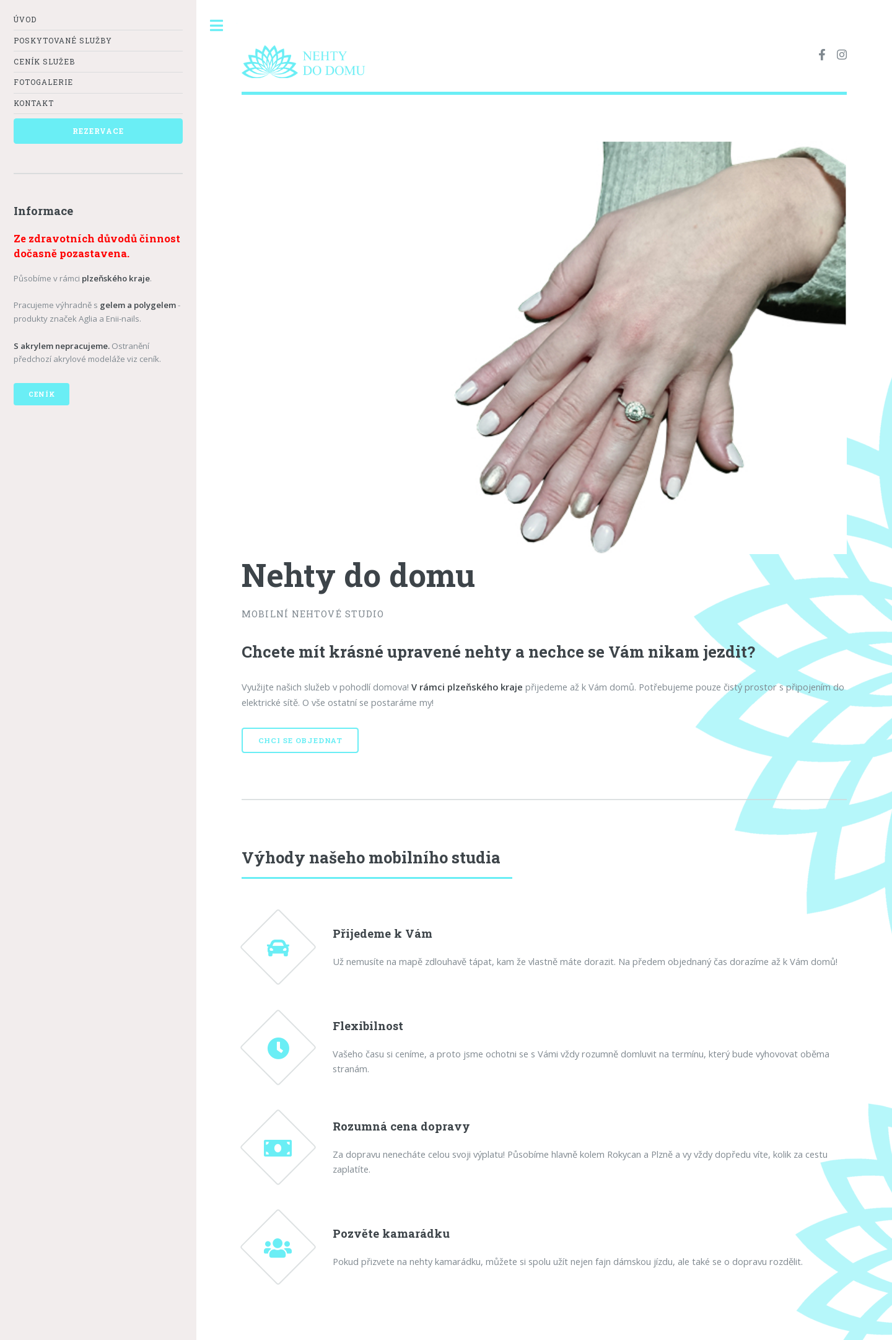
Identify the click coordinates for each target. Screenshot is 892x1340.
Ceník (41, 394)
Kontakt (34, 103)
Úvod (25, 19)
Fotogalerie (43, 82)
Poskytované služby (63, 40)
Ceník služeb (44, 61)
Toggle (216, 25)
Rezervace (97, 131)
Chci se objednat (300, 740)
